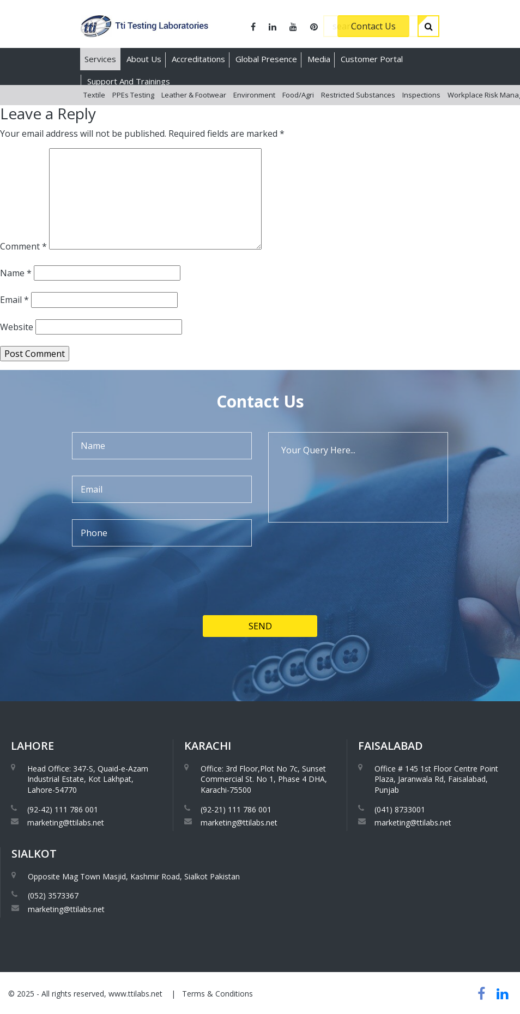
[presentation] (155, 617)
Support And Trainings (128, 81)
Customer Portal (372, 58)
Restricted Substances (358, 103)
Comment (23, 246)
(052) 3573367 (53, 895)
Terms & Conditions (217, 993)
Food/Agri (298, 103)
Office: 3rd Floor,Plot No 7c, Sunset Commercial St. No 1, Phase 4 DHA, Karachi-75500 (264, 779)
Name (16, 273)
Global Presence (266, 58)
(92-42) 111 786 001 (62, 809)
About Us (143, 58)
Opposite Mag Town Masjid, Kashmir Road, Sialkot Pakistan (134, 876)
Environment (254, 103)
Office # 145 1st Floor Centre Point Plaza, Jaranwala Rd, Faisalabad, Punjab (436, 779)
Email (14, 300)
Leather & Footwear (193, 103)
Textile (94, 103)
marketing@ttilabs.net (65, 822)
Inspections (421, 103)
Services (100, 58)
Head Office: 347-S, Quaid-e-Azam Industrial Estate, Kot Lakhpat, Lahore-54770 (87, 779)
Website (16, 327)
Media (318, 58)
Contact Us (373, 26)
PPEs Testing (133, 103)
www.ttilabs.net (135, 993)
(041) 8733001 (399, 809)
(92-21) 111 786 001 (236, 809)
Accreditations (198, 58)
